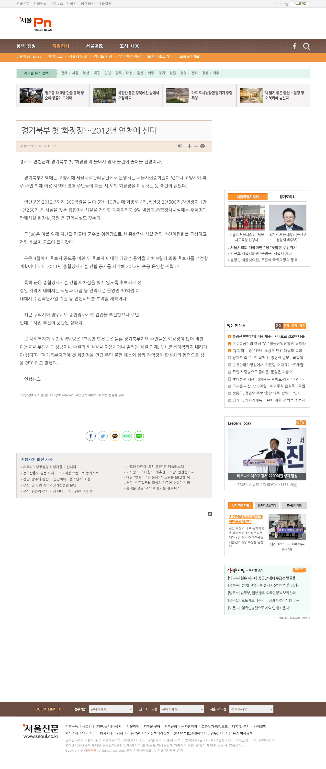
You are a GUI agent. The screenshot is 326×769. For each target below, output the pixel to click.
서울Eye (40, 3)
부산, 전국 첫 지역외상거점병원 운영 (49, 485)
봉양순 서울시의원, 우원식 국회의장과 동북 (264, 260)
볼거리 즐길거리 (160, 56)
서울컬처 (105, 3)
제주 (216, 73)
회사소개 (71, 733)
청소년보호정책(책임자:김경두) (196, 733)
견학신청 (170, 726)
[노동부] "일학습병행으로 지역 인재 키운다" (259, 608)
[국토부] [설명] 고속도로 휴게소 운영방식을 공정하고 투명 (269, 585)
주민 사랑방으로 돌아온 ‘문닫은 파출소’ (263, 372)
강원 (172, 73)
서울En (72, 3)
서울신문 (23, 3)
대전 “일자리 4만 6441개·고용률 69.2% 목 (158, 477)
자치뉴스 (55, 56)
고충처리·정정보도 (214, 726)
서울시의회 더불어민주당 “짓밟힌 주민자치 (263, 247)
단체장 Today (30, 56)
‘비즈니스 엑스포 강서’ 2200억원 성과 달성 (266, 476)
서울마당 (132, 726)
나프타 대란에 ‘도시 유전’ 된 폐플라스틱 (155, 466)
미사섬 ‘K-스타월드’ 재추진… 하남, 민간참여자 (160, 472)
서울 (75, 73)
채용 (120, 733)
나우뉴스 (56, 3)
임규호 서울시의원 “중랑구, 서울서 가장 (261, 253)
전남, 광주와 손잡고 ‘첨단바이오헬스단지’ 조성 (56, 479)
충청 (183, 73)
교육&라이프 (189, 56)
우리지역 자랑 (130, 56)
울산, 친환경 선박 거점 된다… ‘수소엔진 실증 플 (58, 491)
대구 (96, 73)
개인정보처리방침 (156, 733)
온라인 (109, 726)
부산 (86, 73)
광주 (118, 73)
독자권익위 (189, 726)
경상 (205, 73)
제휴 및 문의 (240, 726)
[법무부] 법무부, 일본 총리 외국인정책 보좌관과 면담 (265, 593)
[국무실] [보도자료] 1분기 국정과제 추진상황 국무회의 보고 (270, 600)
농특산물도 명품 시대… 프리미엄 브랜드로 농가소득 (61, 473)
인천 (107, 73)
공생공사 (88, 3)
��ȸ (302, 326)
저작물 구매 (151, 726)
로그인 (283, 3)
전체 (64, 73)
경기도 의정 (103, 56)
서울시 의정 (78, 56)
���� (279, 326)
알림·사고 (89, 733)
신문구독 (71, 726)
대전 (129, 73)
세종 (151, 73)
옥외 (118, 726)
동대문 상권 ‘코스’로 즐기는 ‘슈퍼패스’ (153, 488)
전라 (194, 73)
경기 (161, 73)
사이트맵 (260, 726)
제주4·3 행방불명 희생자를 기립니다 (49, 467)
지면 (100, 726)
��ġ (287, 326)
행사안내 (106, 733)
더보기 (299, 570)
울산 (140, 73)
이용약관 (133, 733)
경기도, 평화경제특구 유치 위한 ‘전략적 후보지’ (269, 400)
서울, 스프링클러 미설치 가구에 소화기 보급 (158, 483)
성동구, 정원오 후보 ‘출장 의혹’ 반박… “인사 (267, 393)
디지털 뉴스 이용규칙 (237, 733)
